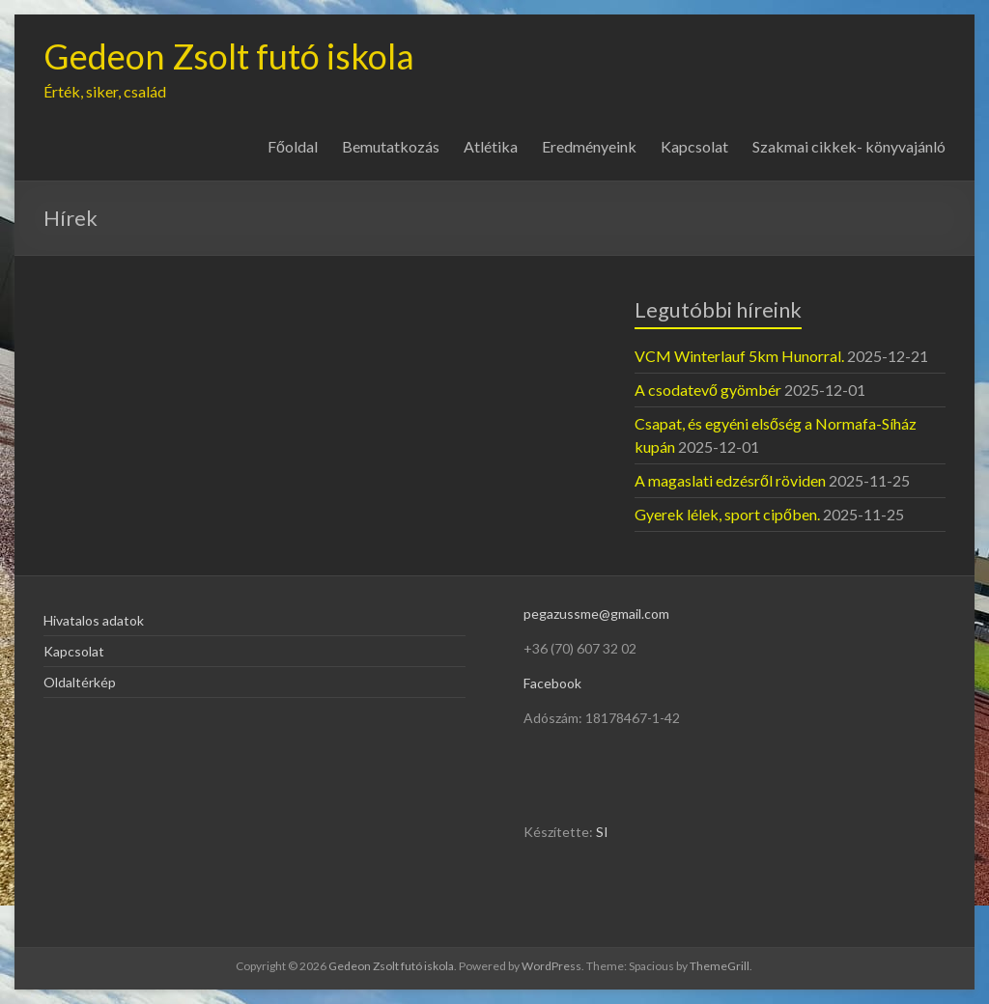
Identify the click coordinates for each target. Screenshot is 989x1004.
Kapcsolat (694, 146)
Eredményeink (589, 146)
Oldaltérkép (79, 682)
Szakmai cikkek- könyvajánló (849, 146)
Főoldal (293, 146)
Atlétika (491, 146)
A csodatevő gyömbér (708, 389)
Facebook (552, 683)
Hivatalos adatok (93, 620)
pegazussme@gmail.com (596, 613)
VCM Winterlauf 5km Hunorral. (739, 356)
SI (602, 831)
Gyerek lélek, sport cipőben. (727, 514)
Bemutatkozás (390, 146)
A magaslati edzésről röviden (730, 480)
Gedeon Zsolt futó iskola (228, 56)
